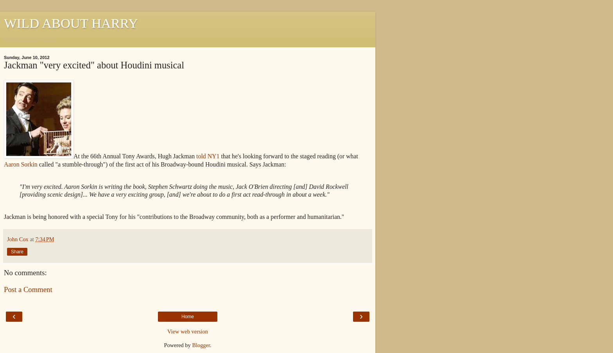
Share (17, 251)
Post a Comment (28, 289)
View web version (187, 331)
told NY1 (207, 156)
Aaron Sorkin (21, 164)
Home (187, 316)
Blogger (201, 345)
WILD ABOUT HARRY (71, 23)
